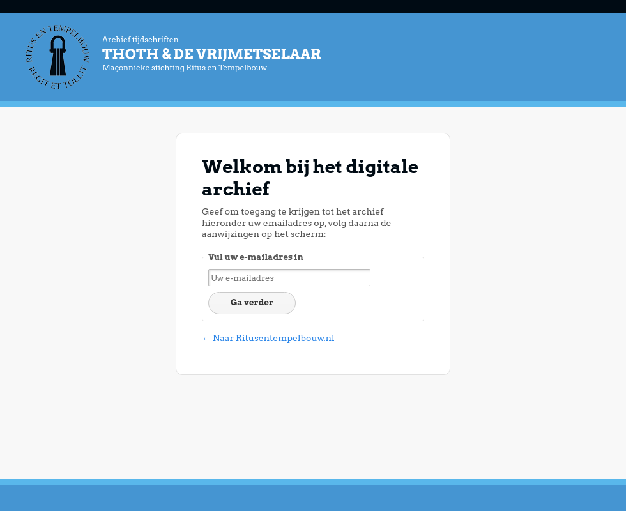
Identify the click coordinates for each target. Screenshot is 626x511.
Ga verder (252, 302)
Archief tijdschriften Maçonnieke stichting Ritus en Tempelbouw (351, 53)
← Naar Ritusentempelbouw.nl (268, 338)
